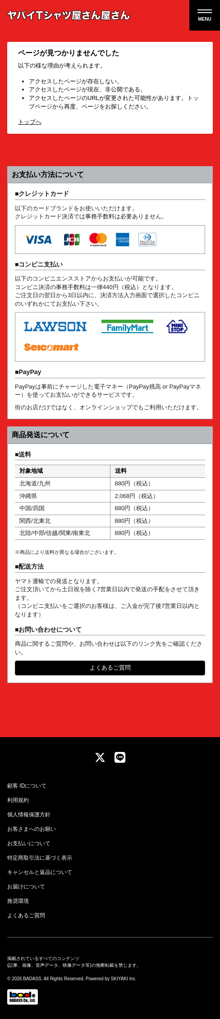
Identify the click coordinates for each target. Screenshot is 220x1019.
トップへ (29, 121)
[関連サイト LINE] (120, 758)
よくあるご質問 (110, 667)
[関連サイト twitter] (100, 758)
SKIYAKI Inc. (124, 978)
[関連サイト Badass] (22, 997)
